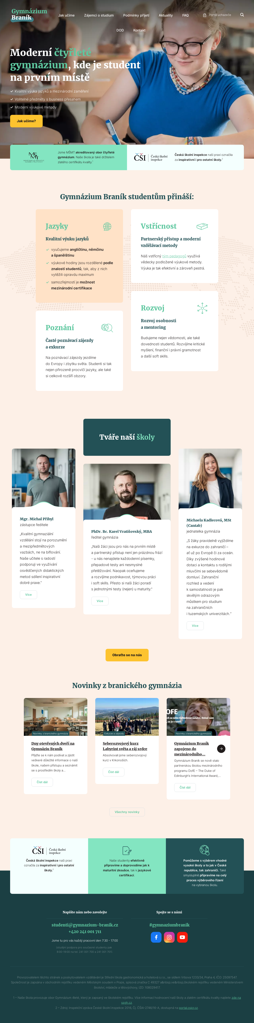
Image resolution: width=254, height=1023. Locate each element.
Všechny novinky (127, 812)
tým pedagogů (174, 256)
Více (28, 594)
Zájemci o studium (99, 15)
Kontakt (139, 30)
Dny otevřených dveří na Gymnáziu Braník (52, 746)
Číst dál (42, 782)
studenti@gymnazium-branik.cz (85, 924)
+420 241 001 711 (84, 931)
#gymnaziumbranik (169, 924)
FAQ (185, 15)
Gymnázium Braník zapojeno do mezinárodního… (191, 749)
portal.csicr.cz (188, 1008)
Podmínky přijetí (136, 15)
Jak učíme (66, 15)
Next (221, 749)
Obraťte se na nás (127, 655)
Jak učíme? (26, 121)
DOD (120, 30)
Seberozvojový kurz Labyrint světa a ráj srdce (125, 746)
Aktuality (166, 15)
